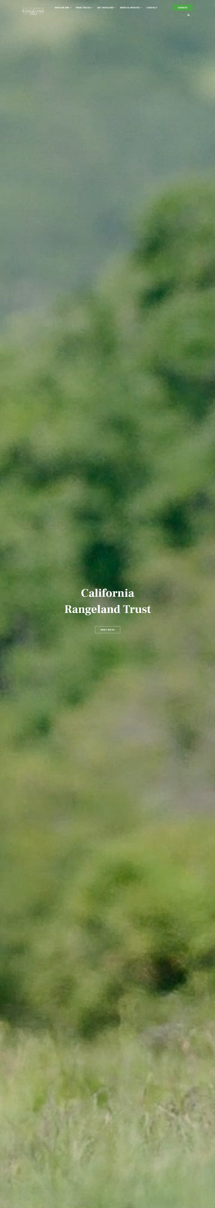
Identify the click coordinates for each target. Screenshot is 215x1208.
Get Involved (106, 7)
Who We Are (63, 7)
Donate (182, 7)
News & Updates (131, 7)
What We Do (84, 7)
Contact (151, 7)
